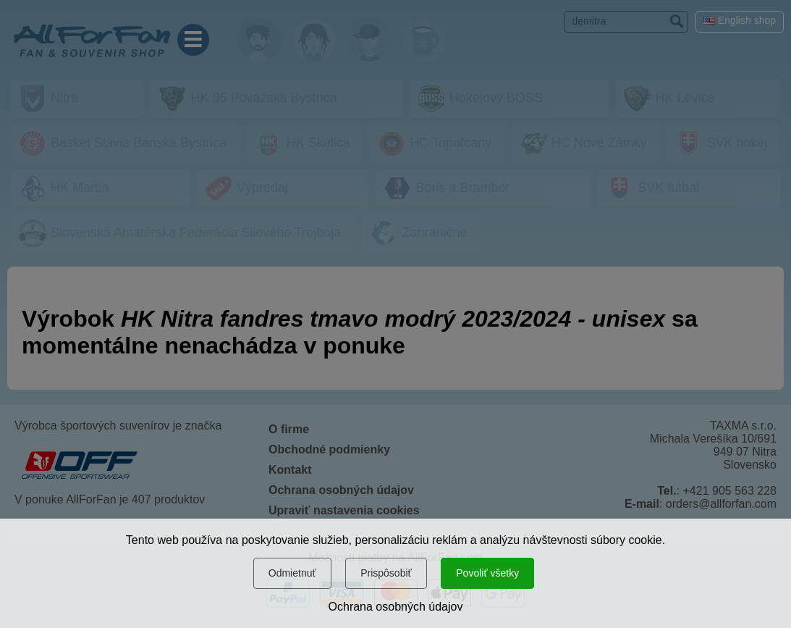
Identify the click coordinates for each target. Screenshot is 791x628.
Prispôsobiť (386, 573)
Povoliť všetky (487, 573)
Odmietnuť (292, 573)
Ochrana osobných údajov (396, 606)
